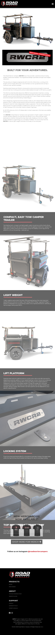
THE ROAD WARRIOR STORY (15, 593)
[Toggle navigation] (52, 4)
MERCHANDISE (12, 586)
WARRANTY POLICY (13, 605)
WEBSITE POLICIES (13, 596)
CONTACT (11, 603)
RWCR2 (10, 584)
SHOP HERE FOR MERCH (26, 542)
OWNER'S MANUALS (13, 608)
